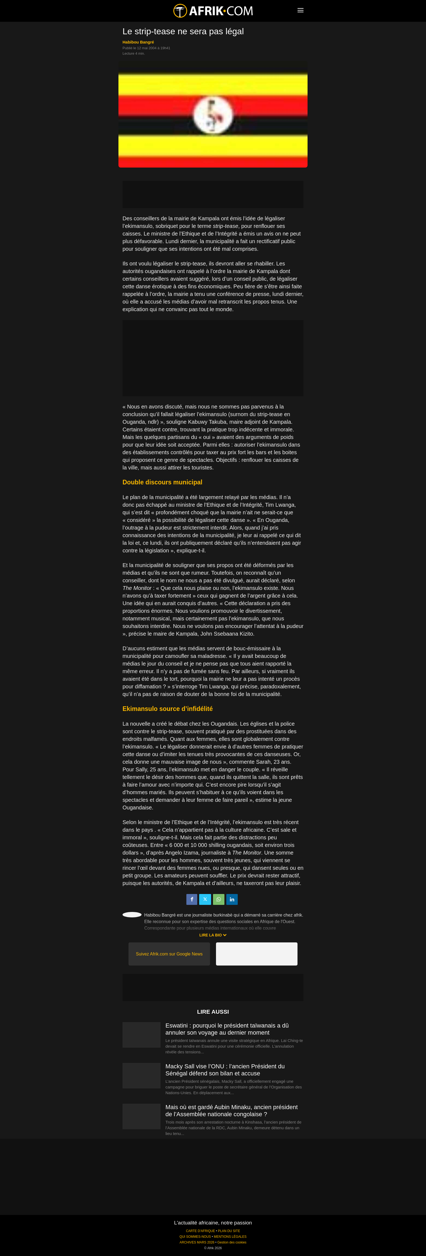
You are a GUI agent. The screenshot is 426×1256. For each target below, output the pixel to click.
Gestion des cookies (231, 1242)
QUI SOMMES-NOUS (195, 1237)
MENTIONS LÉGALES (230, 1237)
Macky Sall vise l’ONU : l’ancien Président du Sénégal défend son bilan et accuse (225, 1070)
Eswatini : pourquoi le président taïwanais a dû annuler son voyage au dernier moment (227, 1029)
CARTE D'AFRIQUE (200, 1231)
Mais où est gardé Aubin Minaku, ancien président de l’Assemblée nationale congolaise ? (231, 1111)
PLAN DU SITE (229, 1231)
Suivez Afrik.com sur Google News (169, 954)
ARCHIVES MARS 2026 (197, 1242)
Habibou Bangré (138, 42)
